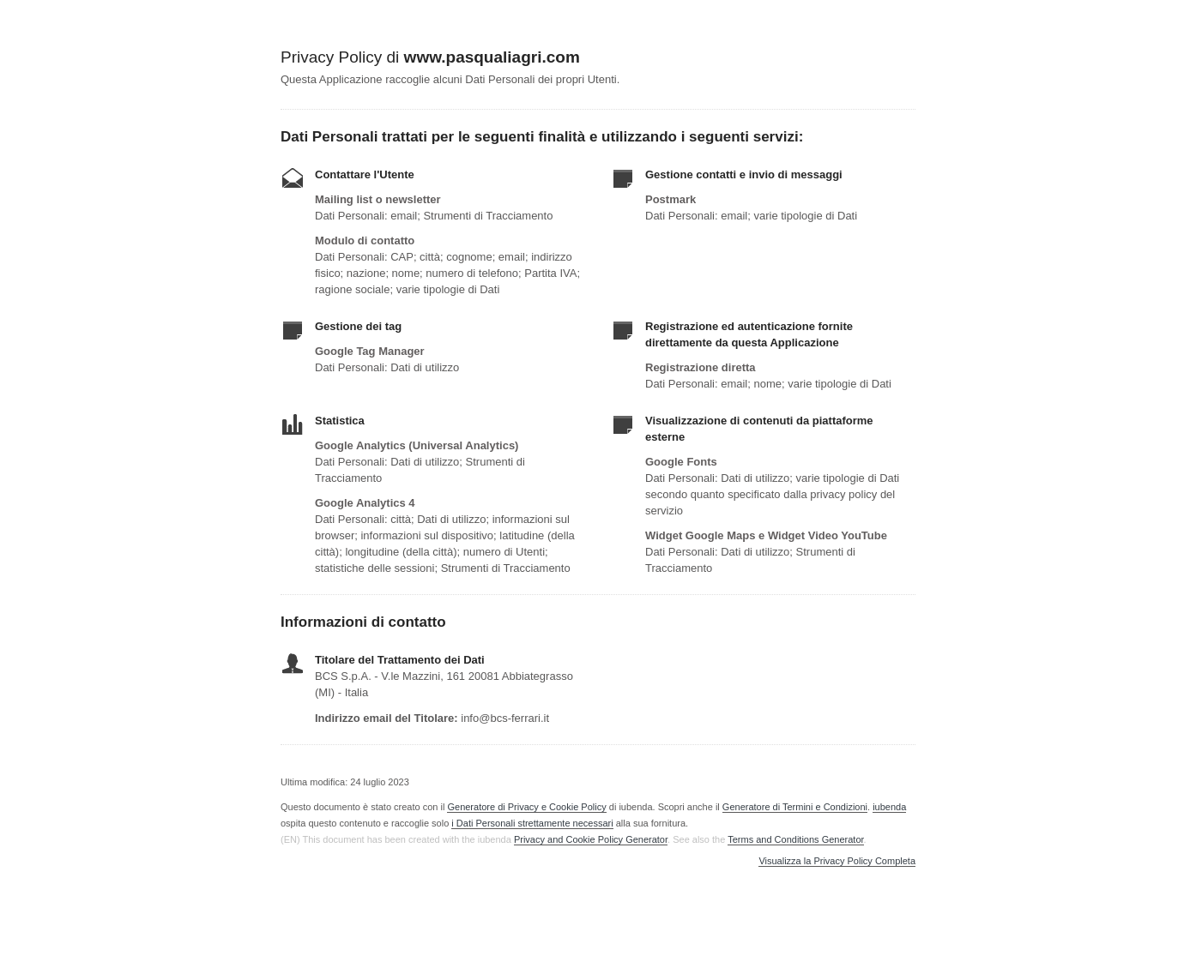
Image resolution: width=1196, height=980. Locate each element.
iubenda (889, 807)
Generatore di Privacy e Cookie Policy (526, 807)
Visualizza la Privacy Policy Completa (836, 861)
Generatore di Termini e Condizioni (794, 807)
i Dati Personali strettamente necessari (532, 823)
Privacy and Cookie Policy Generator (590, 839)
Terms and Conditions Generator (795, 839)
